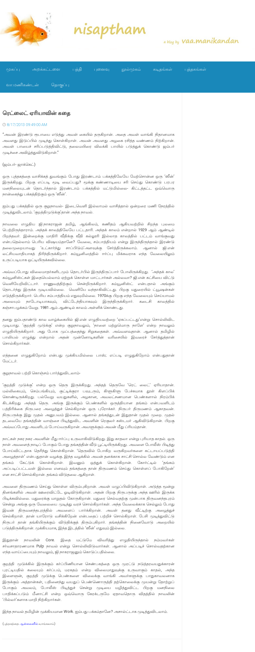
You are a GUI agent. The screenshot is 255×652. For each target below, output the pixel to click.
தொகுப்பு (60, 84)
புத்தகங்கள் (195, 69)
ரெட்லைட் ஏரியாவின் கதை (36, 113)
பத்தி (77, 69)
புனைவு (101, 69)
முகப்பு (13, 69)
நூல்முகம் (131, 69)
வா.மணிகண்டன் (22, 84)
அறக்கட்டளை (46, 69)
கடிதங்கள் (162, 69)
